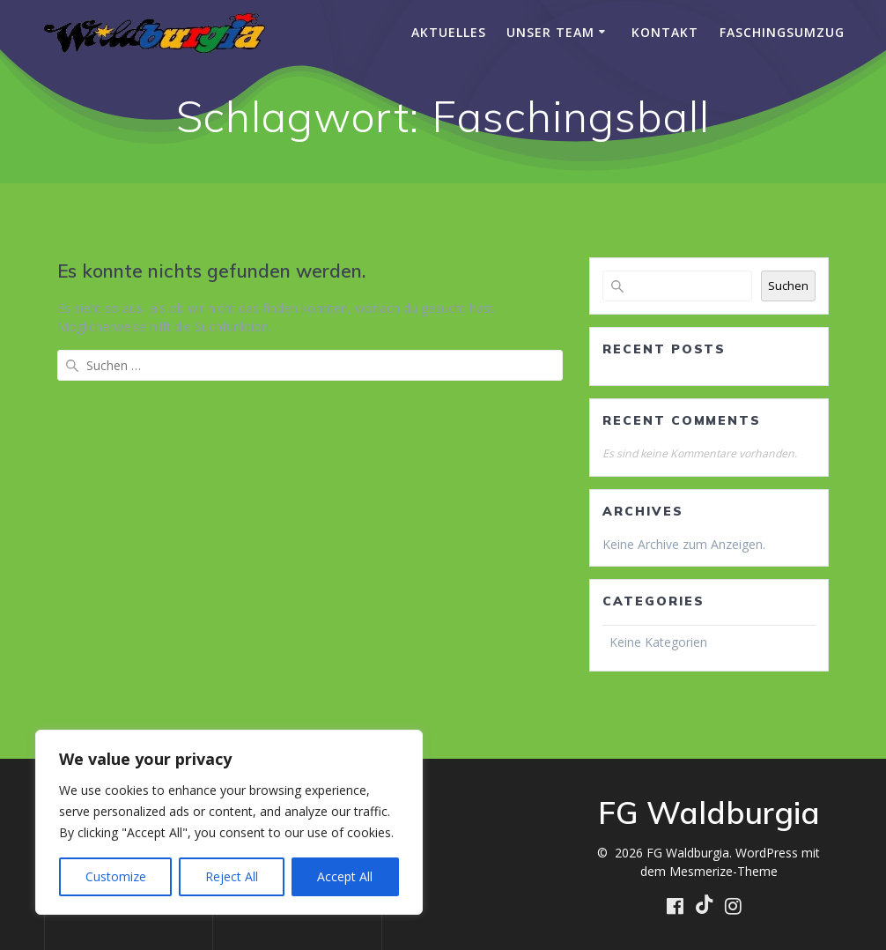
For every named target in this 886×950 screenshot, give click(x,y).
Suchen (788, 285)
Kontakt (664, 32)
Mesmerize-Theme (723, 871)
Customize (115, 876)
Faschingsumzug (782, 32)
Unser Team (550, 32)
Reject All (231, 876)
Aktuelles (448, 32)
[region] (229, 822)
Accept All (345, 876)
